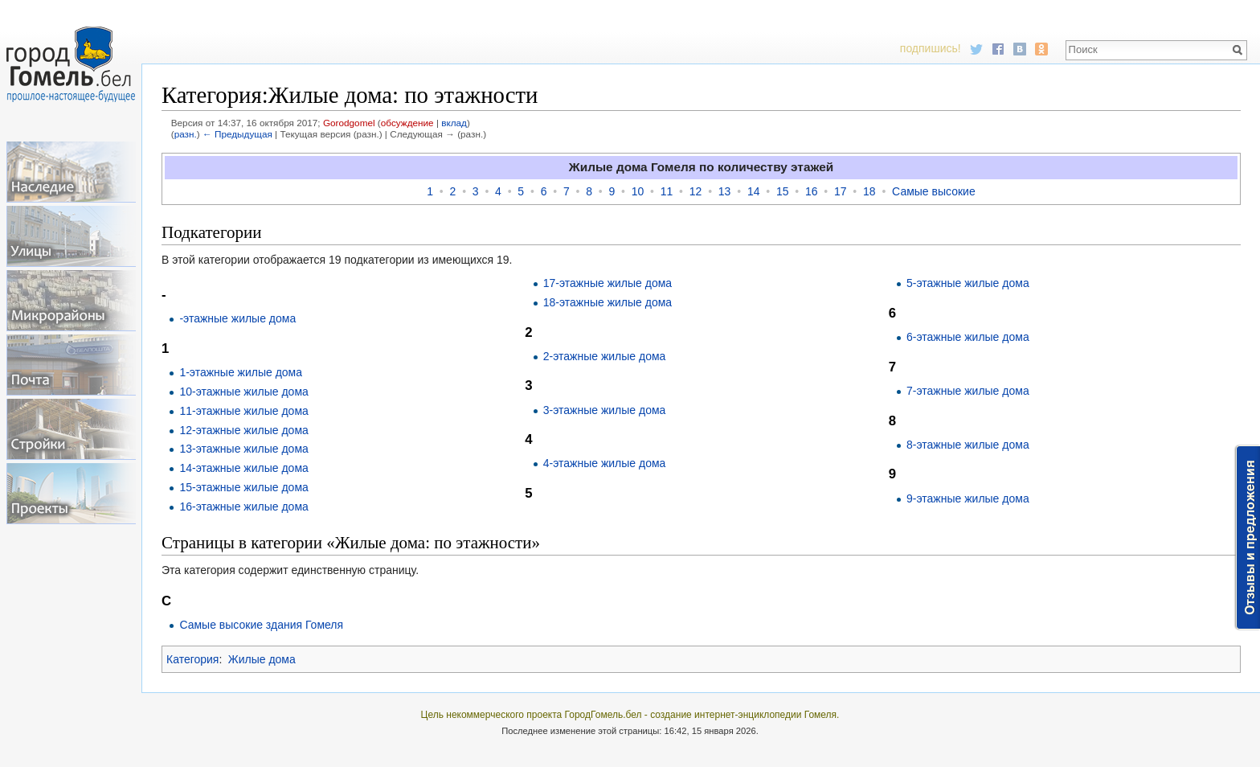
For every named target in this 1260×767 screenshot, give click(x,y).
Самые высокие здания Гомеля (261, 624)
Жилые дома (262, 659)
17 (840, 191)
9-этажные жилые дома (967, 498)
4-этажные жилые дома (604, 463)
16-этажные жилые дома (243, 506)
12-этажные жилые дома (243, 430)
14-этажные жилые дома (243, 467)
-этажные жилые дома (237, 318)
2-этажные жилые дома (604, 356)
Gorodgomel (349, 122)
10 (638, 191)
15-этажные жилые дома (243, 487)
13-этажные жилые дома (243, 448)
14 (753, 191)
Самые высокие (934, 191)
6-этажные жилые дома (967, 336)
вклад (454, 122)
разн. (185, 134)
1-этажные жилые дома (240, 372)
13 (724, 191)
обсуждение (407, 122)
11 (667, 191)
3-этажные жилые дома (604, 410)
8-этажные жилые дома (967, 444)
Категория (192, 659)
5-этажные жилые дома (967, 283)
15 (782, 191)
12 (695, 191)
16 (811, 191)
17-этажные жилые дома (607, 283)
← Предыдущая (237, 134)
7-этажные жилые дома (967, 390)
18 (869, 191)
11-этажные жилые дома (243, 410)
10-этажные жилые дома (243, 391)
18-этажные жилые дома (607, 302)
